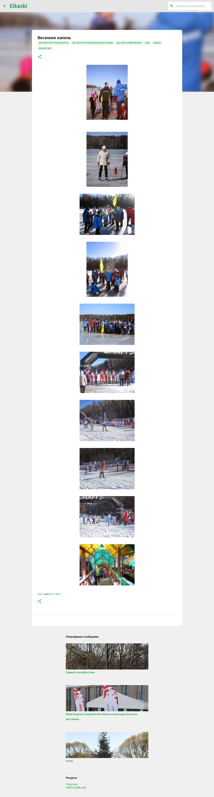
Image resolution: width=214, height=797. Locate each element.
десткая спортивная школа (53, 43)
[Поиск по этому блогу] (193, 6)
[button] (39, 57)
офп (147, 43)
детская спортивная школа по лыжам (92, 43)
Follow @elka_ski (76, 787)
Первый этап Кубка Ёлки (80, 672)
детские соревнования (129, 43)
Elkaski (18, 6)
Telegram (72, 784)
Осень (69, 761)
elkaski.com (45, 48)
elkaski (157, 43)
